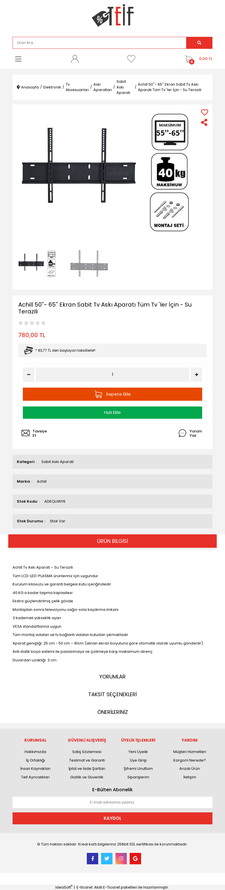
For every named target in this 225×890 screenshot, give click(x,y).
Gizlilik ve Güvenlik (86, 777)
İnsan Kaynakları (35, 768)
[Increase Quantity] (196, 375)
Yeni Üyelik (138, 751)
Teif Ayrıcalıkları (35, 777)
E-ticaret (85, 887)
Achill (42, 481)
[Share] (204, 122)
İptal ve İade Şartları (87, 768)
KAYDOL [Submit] (112, 818)
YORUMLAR (112, 676)
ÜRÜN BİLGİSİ (112, 541)
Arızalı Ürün (189, 768)
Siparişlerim (138, 777)
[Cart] (197, 59)
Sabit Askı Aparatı (57, 461)
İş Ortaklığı (35, 760)
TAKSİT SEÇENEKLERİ (112, 694)
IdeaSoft (63, 887)
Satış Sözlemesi (86, 751)
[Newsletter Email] (112, 802)
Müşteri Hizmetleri (189, 751)
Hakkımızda (35, 751)
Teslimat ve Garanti (87, 760)
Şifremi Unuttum (138, 768)
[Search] (99, 43)
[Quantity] (112, 374)
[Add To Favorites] (204, 112)
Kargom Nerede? (189, 760)
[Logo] (112, 15)
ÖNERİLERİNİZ (112, 712)
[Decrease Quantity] (28, 375)
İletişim (189, 777)
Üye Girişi (138, 760)
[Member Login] (75, 59)
